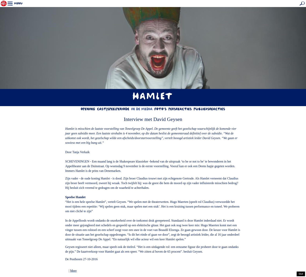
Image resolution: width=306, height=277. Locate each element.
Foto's (161, 109)
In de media (142, 109)
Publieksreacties (209, 109)
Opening (88, 109)
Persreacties (180, 109)
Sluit (301, 274)
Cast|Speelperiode (113, 109)
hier (180, 274)
